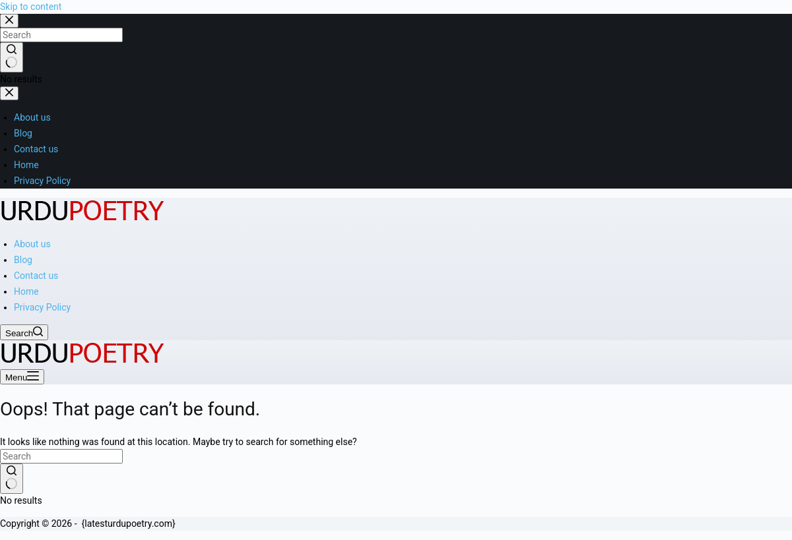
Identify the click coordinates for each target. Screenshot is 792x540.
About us (32, 244)
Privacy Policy (42, 307)
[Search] (24, 332)
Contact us (36, 275)
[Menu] (22, 376)
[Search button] (11, 479)
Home (26, 291)
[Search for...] (61, 456)
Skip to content (30, 6)
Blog (23, 260)
